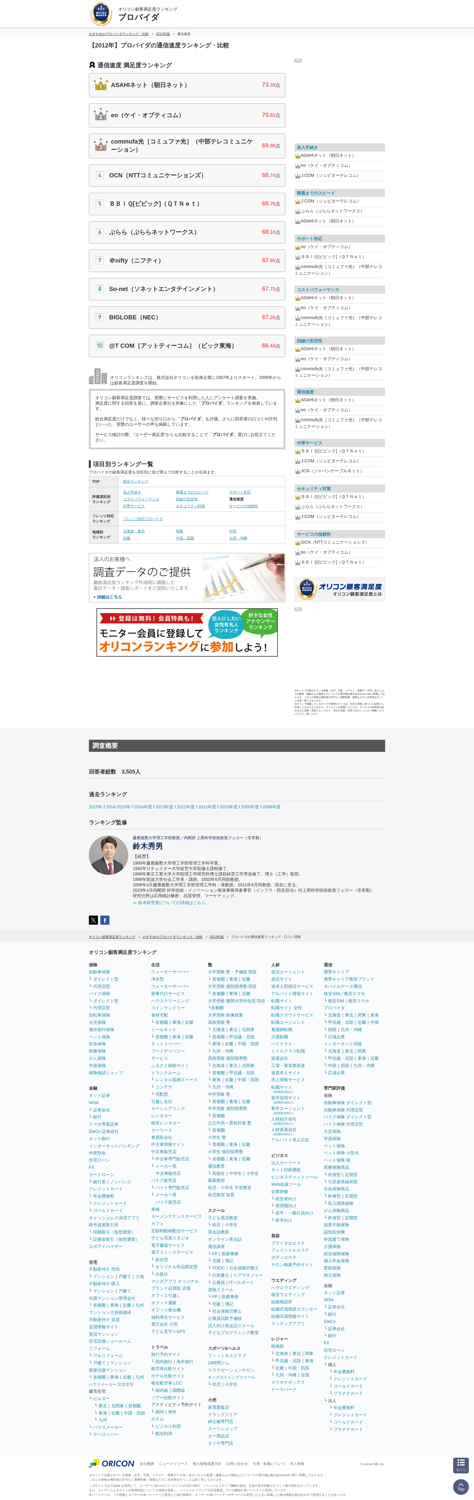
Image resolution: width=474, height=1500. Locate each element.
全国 (305, 1374)
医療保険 (97, 1051)
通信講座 (216, 1246)
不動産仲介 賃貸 (104, 1319)
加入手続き (132, 492)
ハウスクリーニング (170, 1000)
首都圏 (99, 1305)
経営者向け (286, 1198)
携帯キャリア (336, 971)
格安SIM (336, 1000)
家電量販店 (218, 1407)
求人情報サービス (288, 1079)
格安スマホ (358, 1000)
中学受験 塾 (219, 1094)
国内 (159, 1411)
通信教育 (216, 1166)
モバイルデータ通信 (343, 986)
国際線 (178, 1390)
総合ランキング (135, 481)
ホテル (157, 1419)
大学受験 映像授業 (225, 1015)
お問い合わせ (237, 1464)
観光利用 (163, 1433)
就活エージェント (288, 971)
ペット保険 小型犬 (341, 1152)
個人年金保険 (336, 1260)
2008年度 (271, 806)
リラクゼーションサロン (231, 1370)
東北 (103, 1405)
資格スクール (220, 1289)
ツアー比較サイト (168, 1397)
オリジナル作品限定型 (176, 1266)
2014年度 (143, 806)
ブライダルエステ (288, 1243)
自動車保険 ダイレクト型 (348, 1102)
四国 (332, 1029)
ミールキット (164, 1029)
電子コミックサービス (172, 1252)
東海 (114, 1305)
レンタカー (161, 1115)
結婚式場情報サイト (290, 1316)
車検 (155, 1209)
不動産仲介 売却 (104, 1269)
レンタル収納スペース (176, 1079)
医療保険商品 (336, 1167)
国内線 (161, 1390)
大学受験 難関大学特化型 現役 (236, 1000)
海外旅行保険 (101, 1029)
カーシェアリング (168, 1108)
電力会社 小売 (164, 1324)
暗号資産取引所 (103, 1224)
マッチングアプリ (288, 1323)
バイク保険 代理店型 (343, 1124)
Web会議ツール (286, 1184)
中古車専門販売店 (172, 1158)
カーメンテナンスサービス (176, 1216)
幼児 (216, 1224)
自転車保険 (99, 1015)
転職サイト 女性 (286, 1007)
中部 (232, 531)
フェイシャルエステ (290, 1250)
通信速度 (305, 392)
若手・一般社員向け (294, 1213)
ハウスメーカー (108, 1427)
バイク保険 (99, 993)
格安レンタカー (166, 1122)
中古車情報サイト (168, 1144)
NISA (94, 1102)
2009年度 (250, 806)
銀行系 (99, 1181)
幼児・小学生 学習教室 (230, 1187)
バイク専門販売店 (172, 1187)
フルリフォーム (108, 1355)
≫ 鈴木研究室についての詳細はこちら (169, 902)
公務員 (218, 1282)
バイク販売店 (164, 1180)
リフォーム (99, 1348)
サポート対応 (240, 492)
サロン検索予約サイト (292, 1264)
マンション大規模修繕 (110, 1312)
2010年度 (229, 806)
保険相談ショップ (106, 1072)
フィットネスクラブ (227, 1355)
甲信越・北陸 (242, 1036)
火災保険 (97, 1022)
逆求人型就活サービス (292, 986)
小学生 (252, 1173)
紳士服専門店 (220, 1421)
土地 (139, 1276)
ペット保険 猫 (337, 1160)
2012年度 (186, 806)
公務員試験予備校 (225, 1318)
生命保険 (97, 1043)
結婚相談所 (281, 1301)
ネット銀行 (99, 1138)
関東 (179, 531)
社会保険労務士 (244, 1268)
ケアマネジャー (248, 1275)
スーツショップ (223, 1428)
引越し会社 (161, 1101)
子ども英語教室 (223, 1217)
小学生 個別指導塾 (225, 1151)
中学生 (235, 1173)
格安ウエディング (288, 1294)
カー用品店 (218, 1436)
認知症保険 (334, 1232)
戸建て (124, 1276)
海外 (172, 1411)
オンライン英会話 (225, 1239)
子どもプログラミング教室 (233, 1332)
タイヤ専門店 (220, 1443)
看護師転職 (281, 1029)
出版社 (161, 1274)
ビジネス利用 (168, 1426)
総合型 (161, 1259)
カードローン (101, 1174)
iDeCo (330, 1321)
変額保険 (332, 1268)
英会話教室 (218, 1232)
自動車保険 (99, 971)
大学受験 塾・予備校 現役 (232, 971)
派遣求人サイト (286, 1072)
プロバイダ (334, 1007)
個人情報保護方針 (207, 1464)
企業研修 (279, 1191)
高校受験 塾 (219, 1022)
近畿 (126, 538)
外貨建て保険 (336, 1239)
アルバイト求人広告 (290, 1139)
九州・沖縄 (238, 538)
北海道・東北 (134, 531)
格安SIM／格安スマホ (344, 993)
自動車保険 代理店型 (343, 1109)
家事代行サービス (168, 993)
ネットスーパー (166, 1043)
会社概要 (147, 1464)
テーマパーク (284, 1389)
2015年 (95, 806)
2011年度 (207, 806)
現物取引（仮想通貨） (114, 1232)
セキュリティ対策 (190, 506)
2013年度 (164, 806)
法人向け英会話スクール (231, 1325)
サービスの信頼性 (243, 506)
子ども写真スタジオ (170, 1238)
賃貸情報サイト (103, 1326)
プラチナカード (348, 1393)
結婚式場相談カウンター (294, 1309)
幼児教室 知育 (221, 1194)
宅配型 (161, 1094)
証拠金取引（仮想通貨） (116, 1239)
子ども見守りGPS (168, 1331)
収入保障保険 (340, 1203)
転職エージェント (288, 1022)
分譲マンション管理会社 (112, 1298)
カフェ (157, 1223)
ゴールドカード (108, 1210)
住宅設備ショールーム (110, 1341)
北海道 (218, 1029)
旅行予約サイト (166, 1354)
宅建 (216, 1260)
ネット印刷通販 (286, 1169)
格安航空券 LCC (166, 1383)
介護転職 (279, 1036)
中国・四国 (185, 538)
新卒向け (283, 1220)
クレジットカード (106, 1188)
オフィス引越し (166, 1295)
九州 (139, 1305)
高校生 (218, 1173)
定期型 (351, 1174)
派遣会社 (279, 1058)
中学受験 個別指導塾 (227, 1108)
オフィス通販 (164, 1302)
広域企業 (336, 1036)
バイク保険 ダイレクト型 (348, 1116)
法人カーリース (286, 1162)
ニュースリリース (173, 1464)
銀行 (97, 1116)
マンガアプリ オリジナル (175, 1281)
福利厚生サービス (168, 1317)
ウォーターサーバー (170, 971)
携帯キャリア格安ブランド (349, 979)
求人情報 (297, 1464)
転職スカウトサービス (292, 1015)
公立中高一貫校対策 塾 (230, 1122)
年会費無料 (103, 1196)
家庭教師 (216, 1180)
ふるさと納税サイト (170, 1065)
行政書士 (220, 1275)
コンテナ (163, 1087)
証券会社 (101, 1109)
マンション (103, 1276)
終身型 (334, 1174)
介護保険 (332, 1246)
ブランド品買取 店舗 (170, 1288)
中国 (374, 1022)
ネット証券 (99, 1095)
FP (215, 1253)
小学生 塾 (217, 1137)
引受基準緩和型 (343, 1181)
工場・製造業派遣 (288, 1065)
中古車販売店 (164, 1151)
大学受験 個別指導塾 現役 (232, 986)
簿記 (229, 1260)
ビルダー (101, 1398)
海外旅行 (185, 1361)
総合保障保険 (336, 1253)
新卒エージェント (288, 1110)
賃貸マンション (103, 1334)
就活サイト (281, 979)
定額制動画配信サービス (174, 1230)
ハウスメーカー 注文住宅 (111, 1384)
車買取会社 (161, 1137)
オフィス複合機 (166, 1310)
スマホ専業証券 (103, 1124)
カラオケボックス (288, 1382)
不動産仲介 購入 (104, 1283)
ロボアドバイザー (106, 1246)
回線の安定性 (187, 499)
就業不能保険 (336, 1224)
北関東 (117, 1405)
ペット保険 (99, 1036)
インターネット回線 (343, 1043)
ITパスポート (241, 1282)
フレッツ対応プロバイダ (143, 519)
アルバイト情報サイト (292, 993)
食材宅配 (159, 1015)
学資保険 (97, 1065)
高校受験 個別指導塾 (227, 1058)
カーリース (161, 1130)
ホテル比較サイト (168, 1375)
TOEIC (218, 1268)
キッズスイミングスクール (231, 1377)
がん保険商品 (336, 1210)
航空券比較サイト (168, 1368)
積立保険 (332, 1275)
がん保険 (97, 1058)
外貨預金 (97, 1152)
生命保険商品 (336, 1188)
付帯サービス (134, 506)
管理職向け (286, 1205)
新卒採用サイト (286, 1099)
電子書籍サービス (168, 1245)
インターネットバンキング (114, 1145)
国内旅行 (163, 1361)
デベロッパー (105, 1434)
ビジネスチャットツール (294, 1177)
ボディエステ (284, 1257)
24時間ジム (219, 1362)
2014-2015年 (118, 806)
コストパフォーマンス (141, 499)
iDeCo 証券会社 (104, 1131)
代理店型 (101, 986)
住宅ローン (99, 1160)
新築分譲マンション (108, 1370)
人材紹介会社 (284, 1121)
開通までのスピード (192, 492)
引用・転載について (269, 1464)
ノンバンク (120, 1181)
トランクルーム (166, 1072)
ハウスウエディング (290, 1287)
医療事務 (230, 1253)
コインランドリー (168, 1007)
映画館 (277, 1346)
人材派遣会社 (284, 1131)
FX (91, 1167)
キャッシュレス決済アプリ (114, 1217)
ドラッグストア (223, 1414)
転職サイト (281, 1000)
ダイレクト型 (105, 979)
